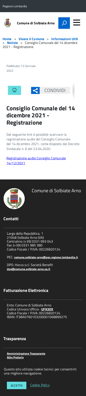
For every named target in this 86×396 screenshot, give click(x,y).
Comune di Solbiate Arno (36, 23)
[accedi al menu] (76, 22)
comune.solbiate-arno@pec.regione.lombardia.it (46, 257)
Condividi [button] (53, 90)
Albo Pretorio (15, 357)
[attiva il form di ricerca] (64, 23)
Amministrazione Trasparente (26, 353)
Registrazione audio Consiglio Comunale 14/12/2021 (36, 160)
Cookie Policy (40, 385)
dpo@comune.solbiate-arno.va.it (28, 269)
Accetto (17, 385)
